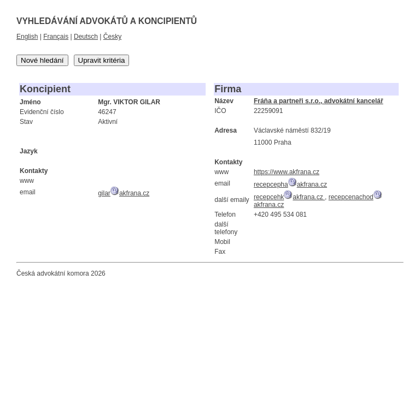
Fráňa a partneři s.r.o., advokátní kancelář (318, 101)
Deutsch (86, 36)
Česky (112, 36)
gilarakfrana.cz (123, 193)
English (27, 36)
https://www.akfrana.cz (286, 172)
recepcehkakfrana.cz (289, 197)
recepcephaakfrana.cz (290, 184)
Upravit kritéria (101, 60)
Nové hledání (42, 60)
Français (55, 36)
